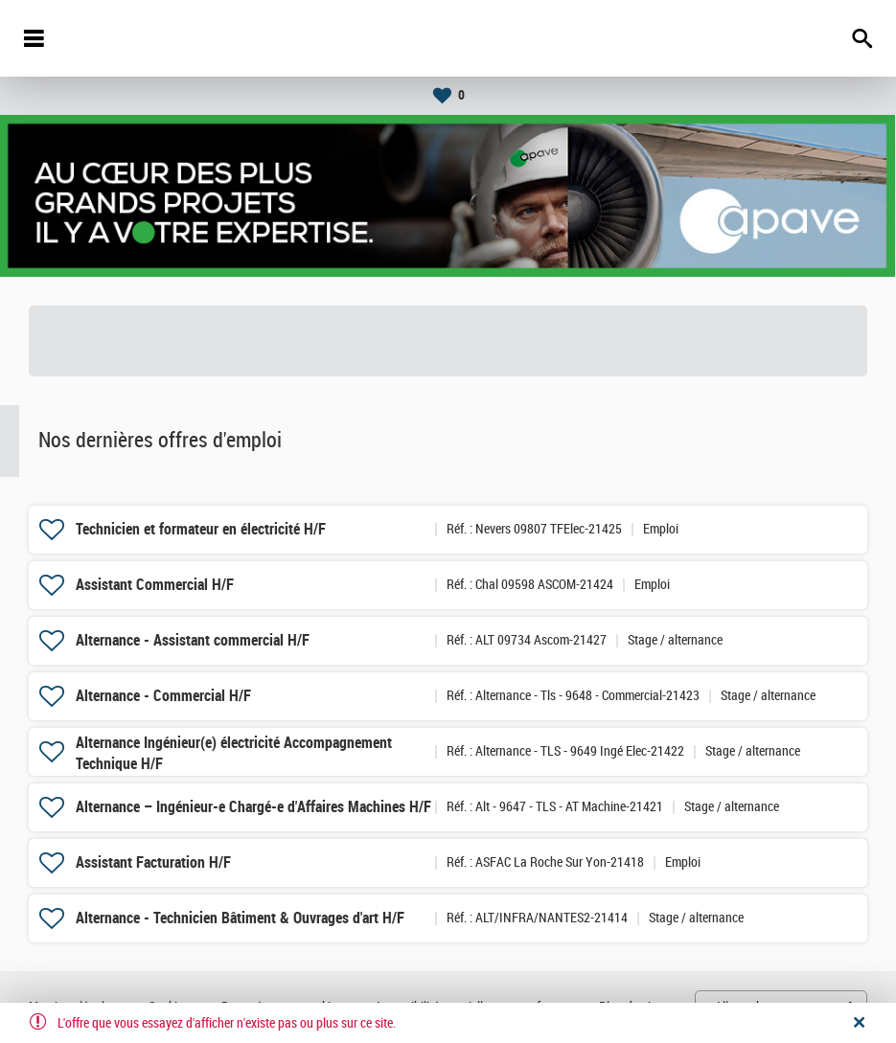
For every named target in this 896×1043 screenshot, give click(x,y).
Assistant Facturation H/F (153, 862)
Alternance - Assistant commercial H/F (193, 640)
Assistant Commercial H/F (155, 585)
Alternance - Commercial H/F (163, 696)
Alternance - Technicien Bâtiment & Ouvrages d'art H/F (240, 918)
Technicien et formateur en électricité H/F (201, 529)
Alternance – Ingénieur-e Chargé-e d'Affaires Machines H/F (253, 807)
